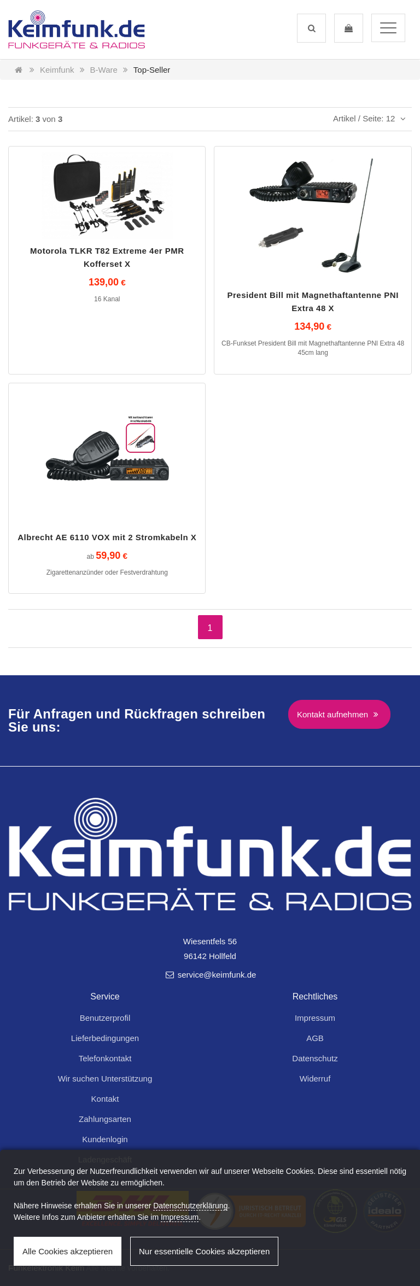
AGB (315, 1038)
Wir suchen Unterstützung (105, 1078)
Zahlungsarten (105, 1119)
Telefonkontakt (105, 1058)
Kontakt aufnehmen (339, 714)
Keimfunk (57, 69)
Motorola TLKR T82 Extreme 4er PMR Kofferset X (107, 257)
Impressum (315, 1017)
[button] (311, 28)
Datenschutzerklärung (190, 1205)
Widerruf (315, 1078)
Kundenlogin (104, 1139)
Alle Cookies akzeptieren (67, 1251)
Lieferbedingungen (105, 1038)
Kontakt (105, 1098)
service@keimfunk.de (210, 974)
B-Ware (104, 69)
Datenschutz (314, 1058)
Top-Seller (152, 69)
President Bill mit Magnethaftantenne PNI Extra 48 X (312, 301)
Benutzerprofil (105, 1017)
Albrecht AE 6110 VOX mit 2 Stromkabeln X (107, 537)
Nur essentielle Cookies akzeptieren (204, 1251)
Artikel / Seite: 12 (371, 118)
